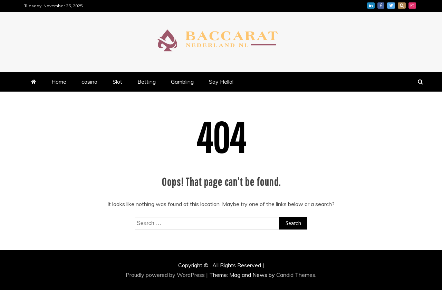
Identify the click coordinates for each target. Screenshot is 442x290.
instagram (412, 5)
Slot (117, 81)
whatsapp (402, 5)
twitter (391, 5)
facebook (380, 5)
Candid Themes (295, 274)
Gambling (182, 81)
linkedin (371, 5)
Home (58, 81)
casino (89, 81)
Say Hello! (221, 81)
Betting (146, 81)
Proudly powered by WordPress (166, 274)
